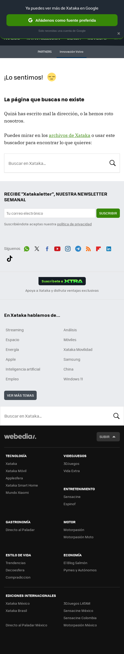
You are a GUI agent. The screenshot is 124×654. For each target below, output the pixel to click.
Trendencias (16, 562)
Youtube (57, 248)
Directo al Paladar (20, 529)
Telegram (78, 248)
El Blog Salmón (75, 562)
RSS (88, 248)
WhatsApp (26, 248)
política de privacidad (74, 223)
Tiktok (9, 257)
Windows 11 (73, 378)
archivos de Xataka (69, 135)
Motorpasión (74, 529)
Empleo (12, 378)
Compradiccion (18, 577)
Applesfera (14, 477)
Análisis (70, 329)
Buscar (112, 162)
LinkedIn (109, 248)
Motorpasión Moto (79, 536)
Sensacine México (78, 610)
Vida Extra (72, 470)
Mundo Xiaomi (17, 492)
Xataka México (18, 603)
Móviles (70, 339)
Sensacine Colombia (80, 617)
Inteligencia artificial (23, 369)
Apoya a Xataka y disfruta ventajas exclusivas (62, 290)
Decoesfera (15, 569)
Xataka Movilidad (78, 349)
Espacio (12, 339)
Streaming (15, 329)
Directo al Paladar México (26, 624)
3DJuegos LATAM (77, 603)
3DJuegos (71, 463)
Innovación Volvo (71, 51)
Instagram (68, 248)
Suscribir (108, 213)
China (68, 369)
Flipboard (98, 248)
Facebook (47, 248)
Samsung (72, 359)
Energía (12, 349)
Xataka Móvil (16, 470)
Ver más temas (20, 395)
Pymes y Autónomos (80, 569)
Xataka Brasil (16, 610)
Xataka (11, 463)
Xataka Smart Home (22, 485)
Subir (104, 436)
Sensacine (72, 496)
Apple (11, 359)
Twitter (37, 248)
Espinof (69, 503)
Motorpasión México (80, 624)
